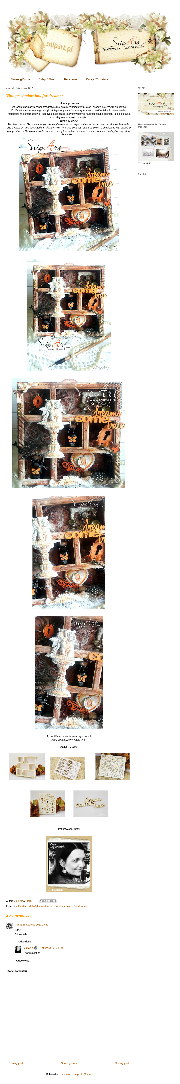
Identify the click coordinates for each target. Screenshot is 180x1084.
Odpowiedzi (24, 941)
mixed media (46, 906)
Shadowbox (80, 906)
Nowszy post (16, 1063)
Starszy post (122, 1063)
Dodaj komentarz (17, 971)
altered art (21, 906)
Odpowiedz (21, 934)
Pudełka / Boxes (64, 906)
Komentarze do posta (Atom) (75, 1074)
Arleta (18, 924)
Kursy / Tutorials (97, 79)
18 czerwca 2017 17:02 (51, 948)
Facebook (70, 79)
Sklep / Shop (46, 79)
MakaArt (33, 906)
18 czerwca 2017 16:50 (35, 924)
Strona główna (20, 79)
